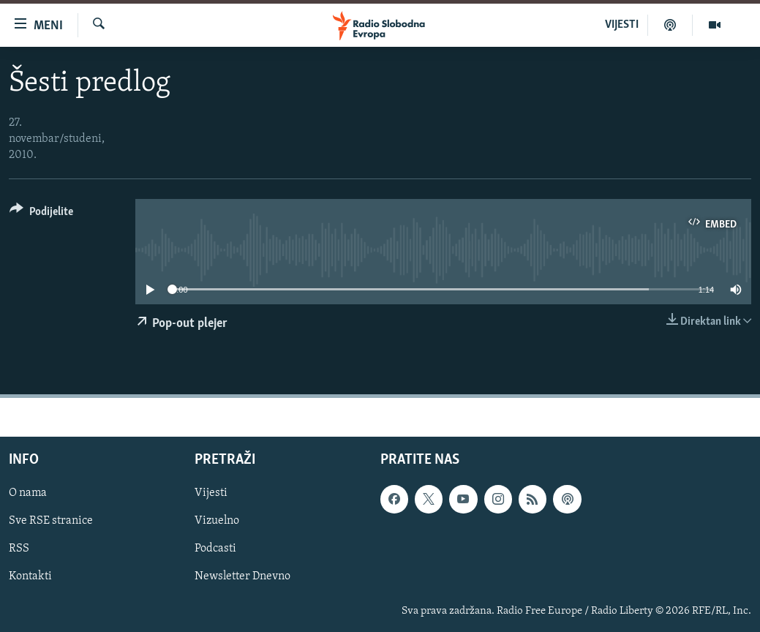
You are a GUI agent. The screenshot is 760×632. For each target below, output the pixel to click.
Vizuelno (217, 521)
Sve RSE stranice (51, 521)
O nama (28, 493)
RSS (19, 549)
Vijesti (211, 493)
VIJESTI (622, 25)
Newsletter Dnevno (242, 577)
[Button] (41, 214)
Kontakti (30, 577)
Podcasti (215, 549)
